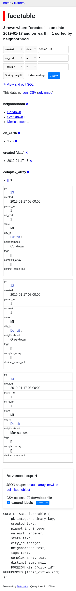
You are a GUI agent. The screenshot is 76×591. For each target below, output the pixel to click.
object (25, 489)
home (7, 3)
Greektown (15, 117)
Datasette (22, 586)
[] (8, 180)
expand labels (20, 502)
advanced (45, 92)
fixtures (19, 3)
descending (35, 75)
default (31, 485)
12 (12, 285)
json (25, 92)
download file (39, 498)
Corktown (14, 112)
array (41, 485)
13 (12, 192)
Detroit (15, 237)
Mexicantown (16, 122)
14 (12, 379)
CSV (33, 92)
